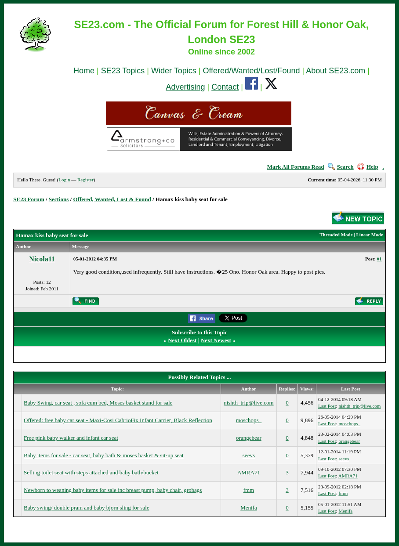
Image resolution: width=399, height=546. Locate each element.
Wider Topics (173, 70)
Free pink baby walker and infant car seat (71, 437)
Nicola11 (42, 259)
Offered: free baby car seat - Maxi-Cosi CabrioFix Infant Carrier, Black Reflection (118, 420)
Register (85, 179)
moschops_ (249, 420)
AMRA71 (248, 472)
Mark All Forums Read (295, 166)
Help (367, 166)
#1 (379, 258)
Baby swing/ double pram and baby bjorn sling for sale (86, 507)
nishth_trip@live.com (248, 402)
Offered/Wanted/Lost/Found (251, 70)
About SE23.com (335, 70)
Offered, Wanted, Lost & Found (112, 199)
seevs (249, 455)
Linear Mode (369, 234)
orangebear (248, 437)
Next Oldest (182, 340)
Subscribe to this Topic (199, 332)
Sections (59, 199)
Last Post (327, 406)
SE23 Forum (28, 199)
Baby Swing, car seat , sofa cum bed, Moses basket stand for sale (98, 402)
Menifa (248, 507)
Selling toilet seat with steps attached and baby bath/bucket (91, 472)
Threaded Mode (335, 234)
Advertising (185, 87)
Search (341, 166)
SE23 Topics (123, 70)
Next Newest (216, 340)
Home (83, 70)
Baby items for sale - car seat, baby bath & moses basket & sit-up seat (104, 455)
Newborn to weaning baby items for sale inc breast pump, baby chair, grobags (113, 490)
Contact (225, 87)
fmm (248, 490)
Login (64, 179)
